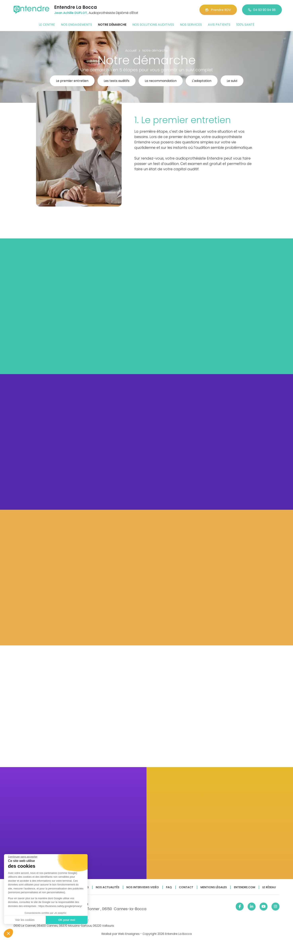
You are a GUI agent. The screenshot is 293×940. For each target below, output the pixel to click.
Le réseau (269, 887)
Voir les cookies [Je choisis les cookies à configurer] (24, 919)
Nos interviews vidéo (142, 887)
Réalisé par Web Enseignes (121, 934)
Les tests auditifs (116, 81)
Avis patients (219, 24)
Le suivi (232, 81)
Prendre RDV (218, 10)
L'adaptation (201, 81)
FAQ (169, 887)
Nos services (191, 24)
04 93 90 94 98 (262, 10)
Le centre (47, 24)
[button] (8, 933)
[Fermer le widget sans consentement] (22, 857)
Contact (186, 887)
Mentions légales (213, 887)
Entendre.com (244, 887)
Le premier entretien (72, 81)
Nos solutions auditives (153, 24)
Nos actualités (107, 887)
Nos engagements (76, 24)
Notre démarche (112, 24)
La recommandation (161, 81)
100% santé (245, 24)
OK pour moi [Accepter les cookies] (66, 919)
